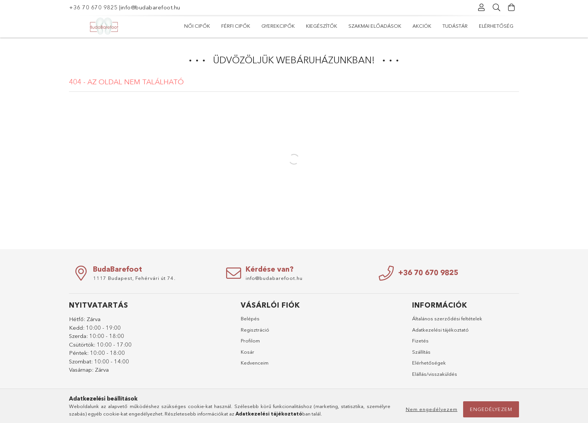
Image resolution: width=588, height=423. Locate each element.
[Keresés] (496, 7)
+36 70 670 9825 (93, 7)
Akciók (421, 26)
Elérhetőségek (429, 363)
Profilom (250, 341)
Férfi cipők (235, 26)
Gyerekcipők (278, 26)
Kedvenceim (254, 363)
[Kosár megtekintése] (511, 7)
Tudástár (455, 26)
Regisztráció (255, 330)
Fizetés (420, 341)
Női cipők (197, 26)
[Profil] (481, 7)
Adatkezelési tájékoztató (440, 330)
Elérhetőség (496, 26)
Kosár (247, 352)
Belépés (250, 318)
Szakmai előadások (374, 26)
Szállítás (421, 352)
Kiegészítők (321, 26)
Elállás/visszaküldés (434, 374)
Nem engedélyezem (432, 409)
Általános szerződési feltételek (447, 318)
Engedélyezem (491, 409)
